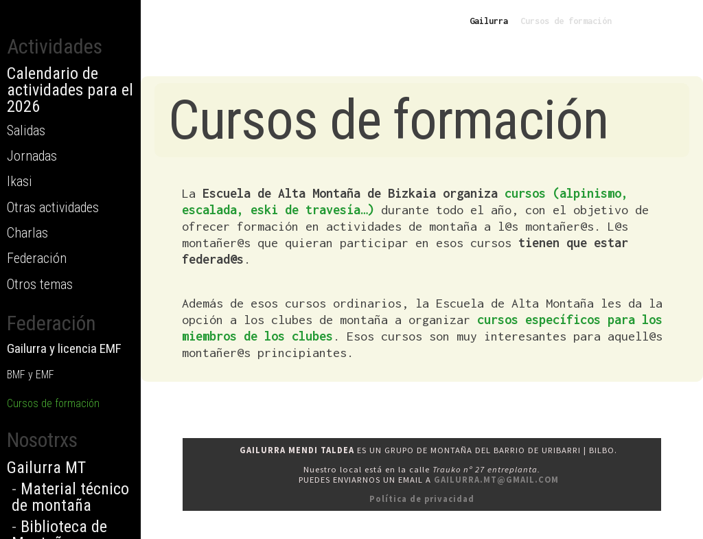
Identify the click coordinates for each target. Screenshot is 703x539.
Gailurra (489, 21)
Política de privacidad (421, 499)
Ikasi (19, 181)
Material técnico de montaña (70, 497)
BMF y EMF (30, 374)
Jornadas (32, 156)
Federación (37, 258)
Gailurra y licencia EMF (64, 348)
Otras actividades (53, 207)
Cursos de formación (53, 403)
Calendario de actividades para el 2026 (70, 90)
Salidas (26, 130)
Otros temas (40, 284)
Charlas (27, 233)
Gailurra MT (46, 467)
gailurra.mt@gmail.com (496, 479)
